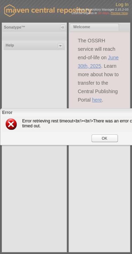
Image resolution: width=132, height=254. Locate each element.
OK (104, 138)
